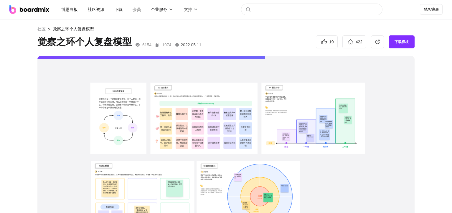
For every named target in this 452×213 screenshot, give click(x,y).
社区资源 (96, 9)
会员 (137, 9)
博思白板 (69, 9)
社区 (41, 29)
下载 (118, 9)
